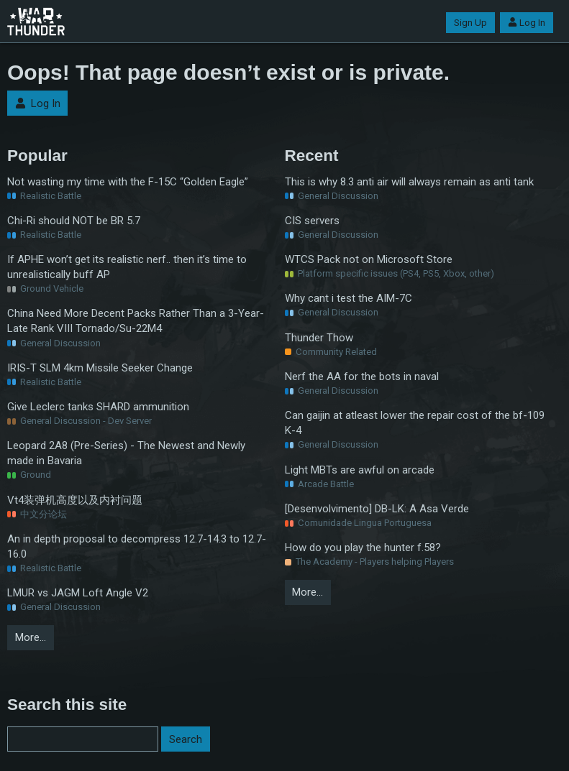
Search (185, 739)
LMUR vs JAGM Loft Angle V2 (77, 592)
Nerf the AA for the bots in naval (362, 376)
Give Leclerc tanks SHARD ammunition (98, 406)
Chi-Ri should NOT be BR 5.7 (73, 220)
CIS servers (312, 220)
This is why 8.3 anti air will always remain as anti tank (409, 181)
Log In (526, 22)
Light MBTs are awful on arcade (359, 469)
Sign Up (470, 22)
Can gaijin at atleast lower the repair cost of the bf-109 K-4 (415, 423)
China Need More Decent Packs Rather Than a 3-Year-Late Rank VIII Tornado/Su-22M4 (135, 321)
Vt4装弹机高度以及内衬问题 (74, 500)
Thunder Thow (319, 337)
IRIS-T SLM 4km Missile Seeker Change (100, 367)
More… (30, 637)
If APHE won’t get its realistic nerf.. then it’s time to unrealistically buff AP (127, 267)
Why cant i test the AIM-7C (348, 298)
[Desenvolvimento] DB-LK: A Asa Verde (377, 508)
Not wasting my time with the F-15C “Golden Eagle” (127, 181)
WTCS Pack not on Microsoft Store (368, 259)
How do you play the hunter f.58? (363, 547)
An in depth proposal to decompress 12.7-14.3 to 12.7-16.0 (136, 546)
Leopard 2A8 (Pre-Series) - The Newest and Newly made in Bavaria (126, 453)
